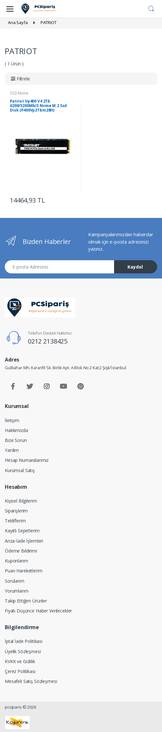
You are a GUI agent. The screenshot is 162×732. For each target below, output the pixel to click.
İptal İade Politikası (23, 641)
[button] (151, 8)
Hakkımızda (16, 430)
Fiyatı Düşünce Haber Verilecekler (38, 611)
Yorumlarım (16, 591)
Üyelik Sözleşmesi (23, 651)
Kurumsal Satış (20, 470)
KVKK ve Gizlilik (20, 661)
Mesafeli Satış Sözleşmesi (31, 681)
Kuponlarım (16, 561)
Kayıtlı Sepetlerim (22, 531)
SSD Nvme (19, 93)
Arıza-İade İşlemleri (24, 541)
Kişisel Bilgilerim (21, 501)
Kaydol (135, 267)
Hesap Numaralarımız (27, 460)
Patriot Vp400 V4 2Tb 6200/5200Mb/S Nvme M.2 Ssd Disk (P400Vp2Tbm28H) (38, 105)
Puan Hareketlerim (23, 571)
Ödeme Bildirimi (21, 551)
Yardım (12, 450)
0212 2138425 (47, 341)
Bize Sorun (16, 440)
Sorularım (14, 581)
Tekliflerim (15, 521)
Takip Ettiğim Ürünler (26, 601)
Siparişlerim (16, 511)
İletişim (12, 420)
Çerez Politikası (20, 671)
